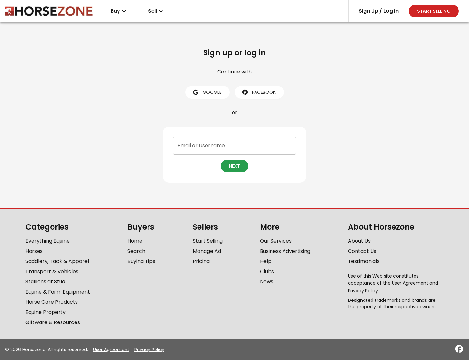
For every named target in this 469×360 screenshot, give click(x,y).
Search (136, 251)
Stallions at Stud (45, 281)
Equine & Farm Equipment (57, 291)
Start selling (434, 11)
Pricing (201, 261)
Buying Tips (141, 261)
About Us (359, 241)
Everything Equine (47, 241)
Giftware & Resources (52, 322)
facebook (259, 92)
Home (134, 241)
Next (234, 166)
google (206, 92)
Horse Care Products (51, 302)
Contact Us (362, 251)
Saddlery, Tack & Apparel (57, 261)
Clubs (267, 271)
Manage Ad (207, 251)
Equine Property (45, 312)
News (266, 281)
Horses (34, 251)
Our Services (276, 241)
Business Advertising (285, 251)
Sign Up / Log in (379, 11)
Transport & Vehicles (51, 271)
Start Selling (208, 241)
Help (265, 261)
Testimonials (363, 261)
